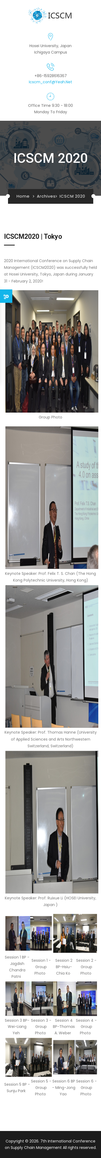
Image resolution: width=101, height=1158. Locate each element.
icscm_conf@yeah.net (50, 82)
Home (23, 196)
